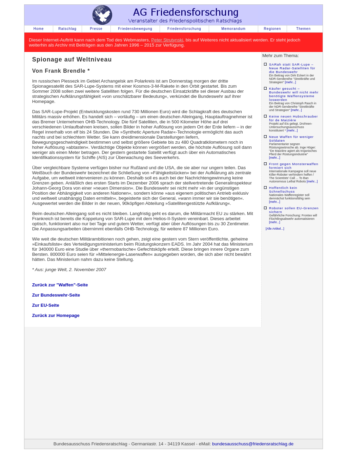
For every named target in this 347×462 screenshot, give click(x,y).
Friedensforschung (184, 29)
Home (39, 29)
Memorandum (233, 29)
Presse (96, 29)
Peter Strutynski (167, 39)
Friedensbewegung (135, 29)
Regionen (272, 29)
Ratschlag (67, 29)
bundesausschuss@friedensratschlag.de (252, 443)
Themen (303, 29)
